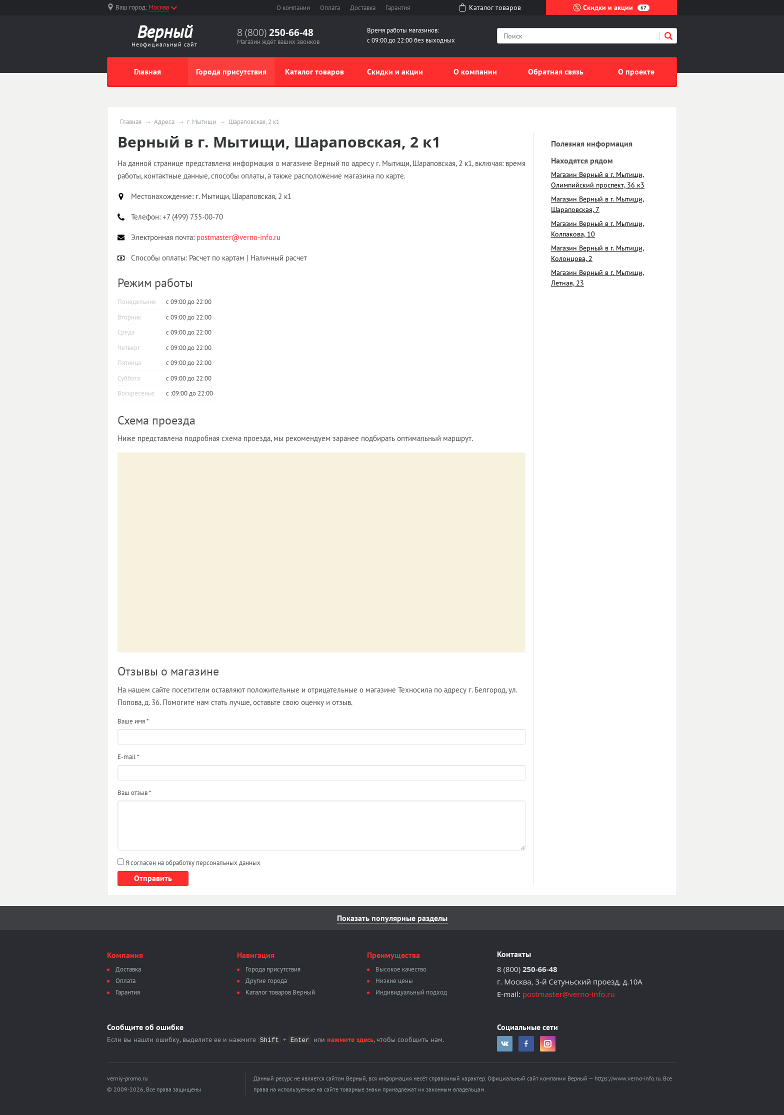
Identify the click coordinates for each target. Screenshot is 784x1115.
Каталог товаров (314, 71)
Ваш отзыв (135, 792)
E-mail (129, 756)
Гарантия (398, 8)
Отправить (153, 878)
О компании (293, 8)
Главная (147, 71)
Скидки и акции (611, 7)
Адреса (164, 122)
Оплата (330, 8)
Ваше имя (133, 721)
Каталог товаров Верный (280, 992)
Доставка (363, 8)
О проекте (636, 71)
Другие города (266, 980)
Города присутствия (231, 71)
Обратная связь (556, 71)
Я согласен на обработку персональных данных (189, 862)
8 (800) (275, 32)
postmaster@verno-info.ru (568, 994)
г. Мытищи (201, 122)
